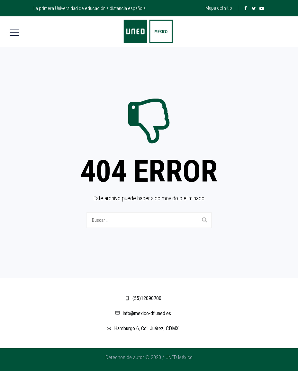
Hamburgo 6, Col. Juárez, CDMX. (143, 328)
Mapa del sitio (218, 8)
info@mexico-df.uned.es (143, 313)
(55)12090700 (143, 298)
